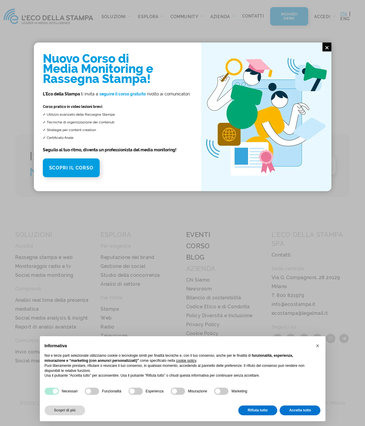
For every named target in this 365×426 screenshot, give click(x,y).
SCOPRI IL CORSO (71, 168)
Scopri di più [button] (65, 410)
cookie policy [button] (186, 361)
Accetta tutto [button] (300, 410)
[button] (317, 345)
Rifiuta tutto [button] (258, 410)
